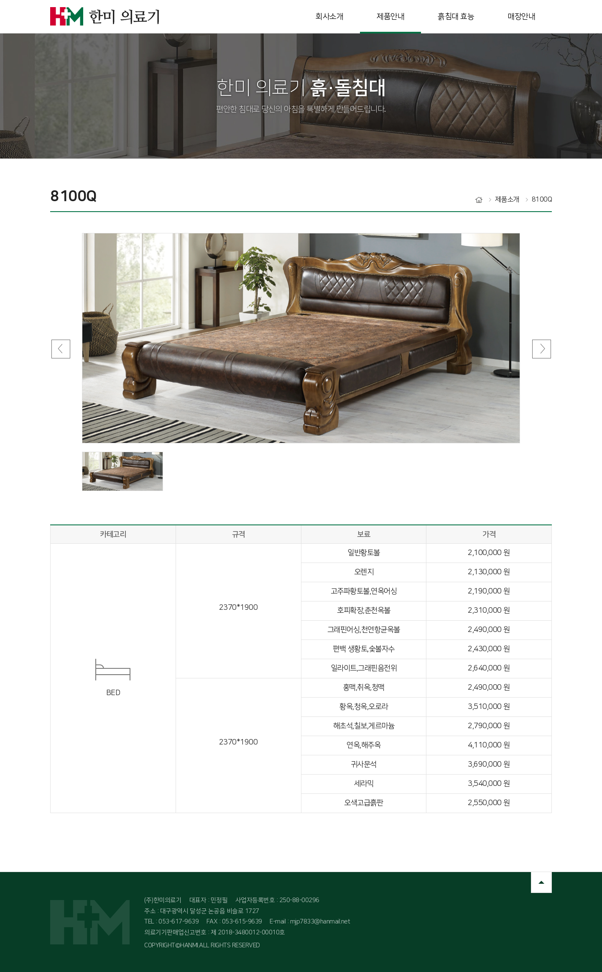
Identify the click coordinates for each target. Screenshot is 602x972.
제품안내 (390, 16)
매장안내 (521, 16)
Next (541, 348)
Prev (60, 348)
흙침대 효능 (456, 16)
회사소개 (329, 16)
